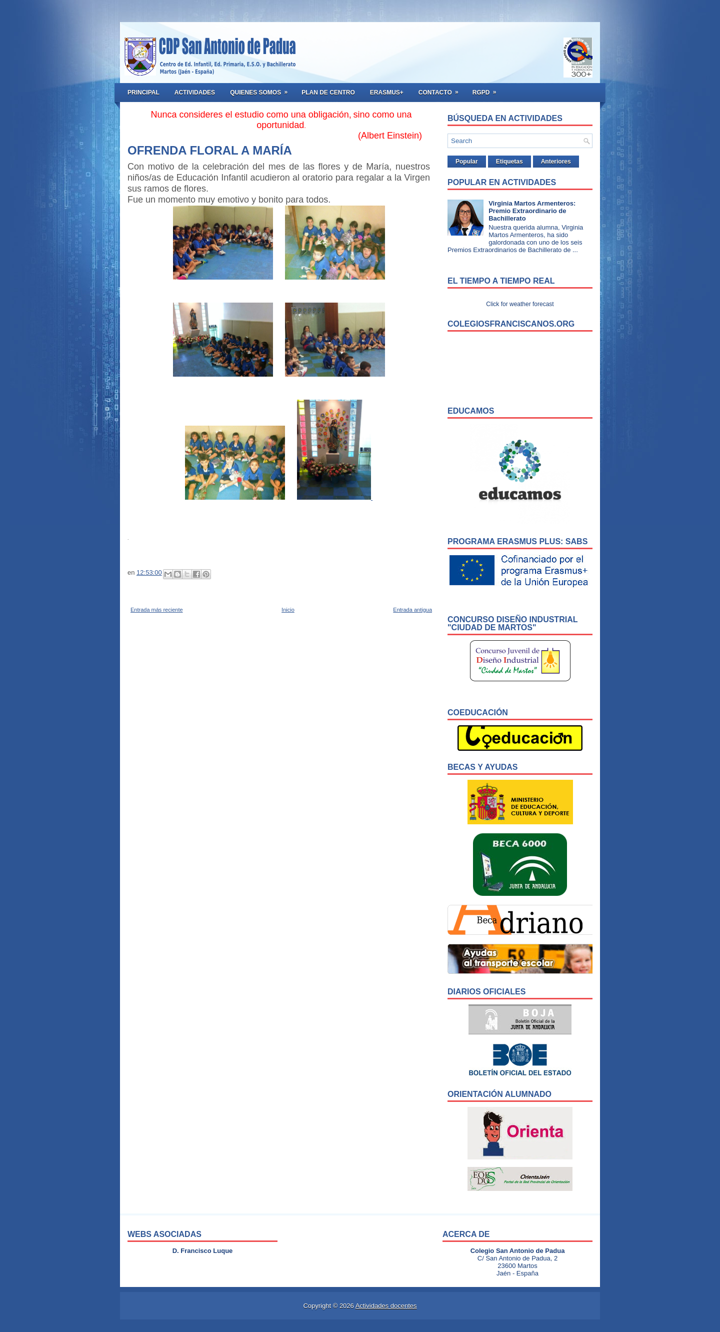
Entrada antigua (412, 610)
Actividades (194, 92)
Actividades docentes (386, 1305)
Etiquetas (509, 161)
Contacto (441, 89)
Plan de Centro (328, 92)
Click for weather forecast (520, 304)
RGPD (487, 89)
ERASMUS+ (387, 92)
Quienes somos (262, 89)
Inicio (288, 610)
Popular (467, 161)
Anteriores (556, 161)
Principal (144, 92)
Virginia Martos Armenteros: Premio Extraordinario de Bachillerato (532, 211)
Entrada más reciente (156, 610)
